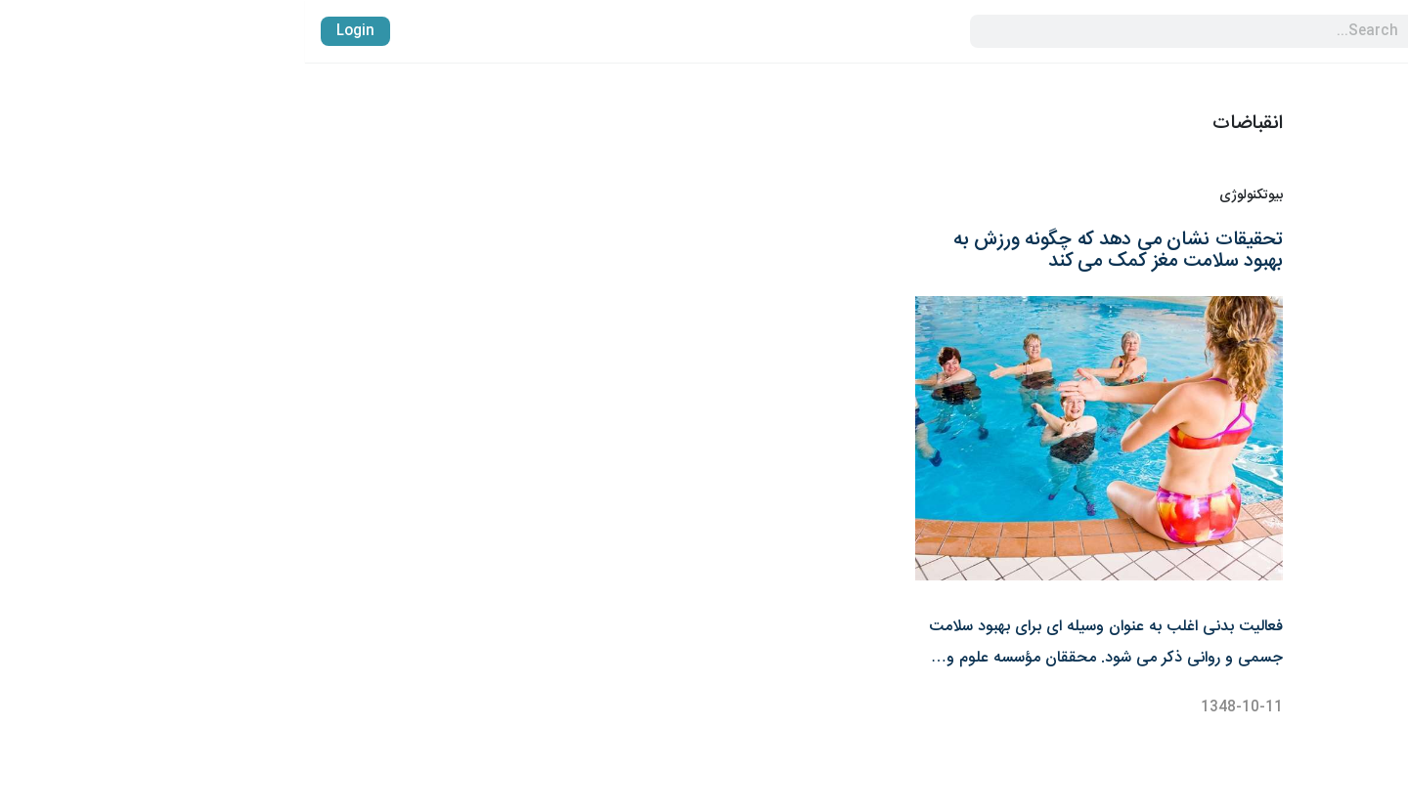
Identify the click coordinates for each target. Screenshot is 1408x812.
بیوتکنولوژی (946, 196)
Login (50, 31)
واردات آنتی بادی (1339, 438)
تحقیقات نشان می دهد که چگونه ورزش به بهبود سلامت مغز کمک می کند (813, 251)
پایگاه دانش (1353, 474)
